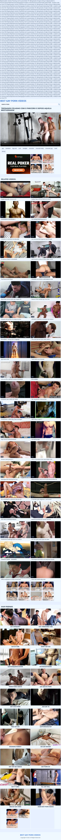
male (55, 148)
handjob (25, 148)
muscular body (40, 148)
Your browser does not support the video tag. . (30, 129)
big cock (14, 148)
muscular (31, 148)
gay (3, 148)
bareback (8, 148)
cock (20, 148)
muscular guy (49, 148)
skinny (3, 151)
